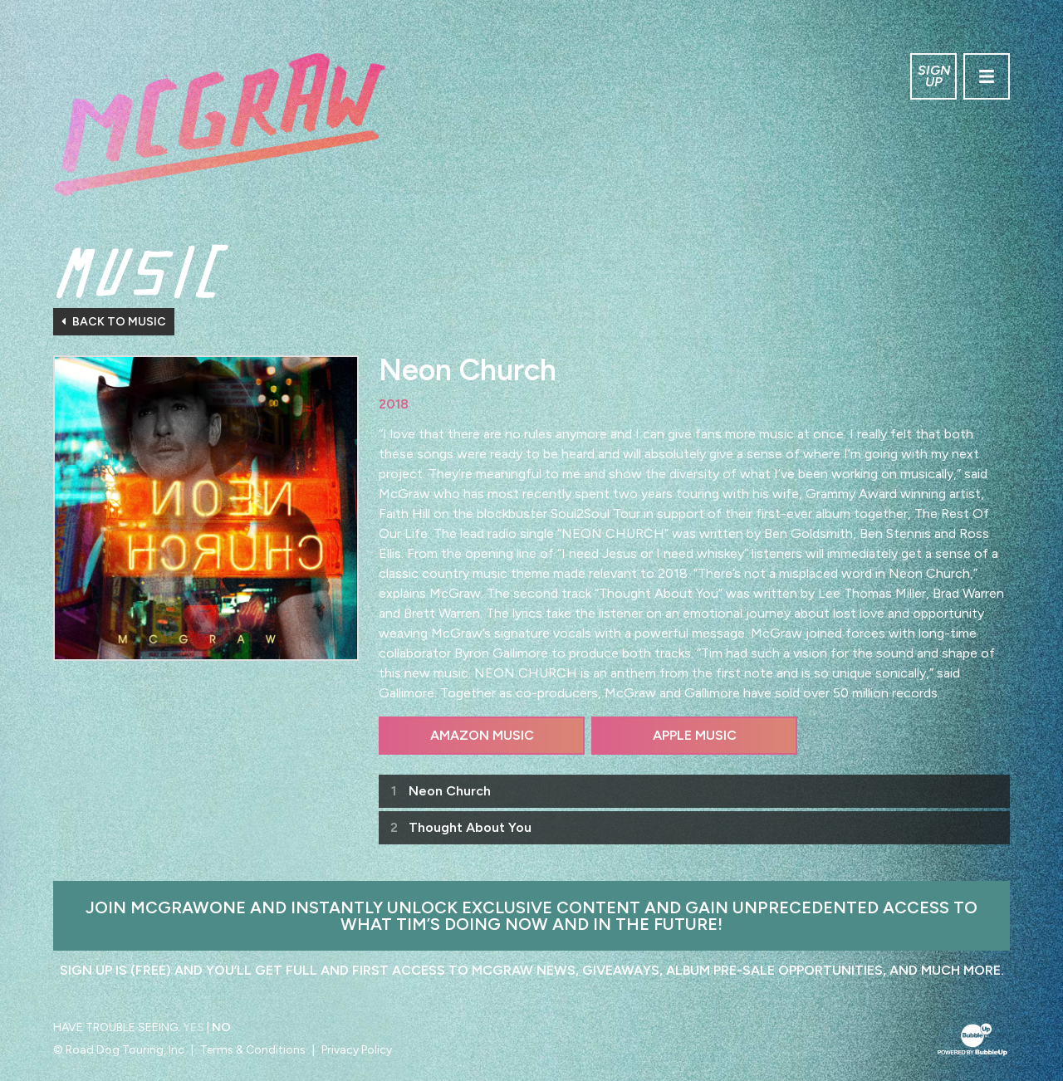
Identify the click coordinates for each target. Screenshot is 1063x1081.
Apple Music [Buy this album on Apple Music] (695, 735)
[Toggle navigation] (986, 76)
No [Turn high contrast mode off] (221, 1027)
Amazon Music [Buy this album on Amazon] (482, 735)
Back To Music (113, 322)
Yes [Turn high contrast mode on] (193, 1027)
